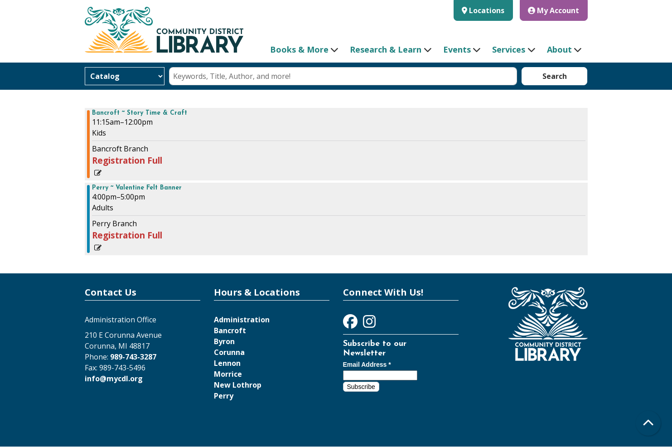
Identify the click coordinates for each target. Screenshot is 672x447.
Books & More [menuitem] (299, 49)
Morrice (228, 374)
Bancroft (230, 330)
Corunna (229, 352)
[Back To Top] (648, 423)
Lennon (227, 363)
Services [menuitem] (508, 49)
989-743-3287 (133, 357)
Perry (223, 396)
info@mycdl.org (114, 379)
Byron (224, 341)
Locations (486, 10)
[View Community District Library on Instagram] (369, 324)
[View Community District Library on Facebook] (351, 324)
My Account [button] (553, 10)
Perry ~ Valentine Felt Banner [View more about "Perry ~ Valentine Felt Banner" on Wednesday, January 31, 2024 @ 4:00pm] (137, 188)
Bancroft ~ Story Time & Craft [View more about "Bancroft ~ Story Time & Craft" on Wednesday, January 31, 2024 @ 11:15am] (139, 113)
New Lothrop (237, 385)
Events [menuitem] (457, 49)
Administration (242, 320)
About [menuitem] (559, 49)
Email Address (367, 364)
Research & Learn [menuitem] (385, 49)
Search (554, 76)
